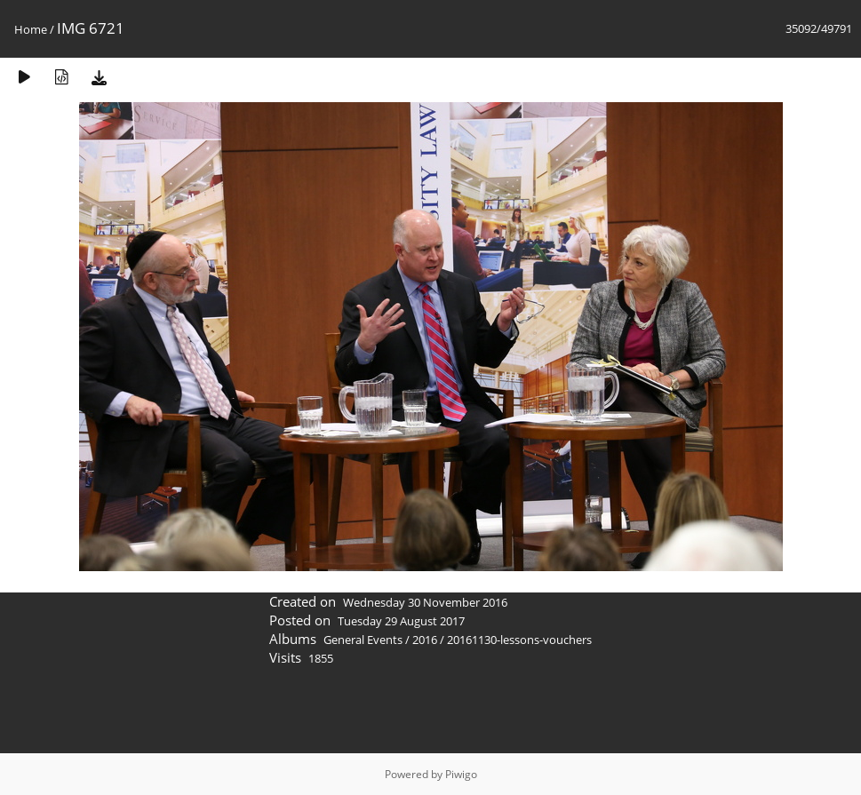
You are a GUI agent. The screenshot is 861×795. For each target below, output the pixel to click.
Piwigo (461, 774)
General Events (363, 640)
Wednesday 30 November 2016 (425, 602)
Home (30, 29)
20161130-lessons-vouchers (519, 640)
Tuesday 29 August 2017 (401, 621)
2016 (424, 640)
